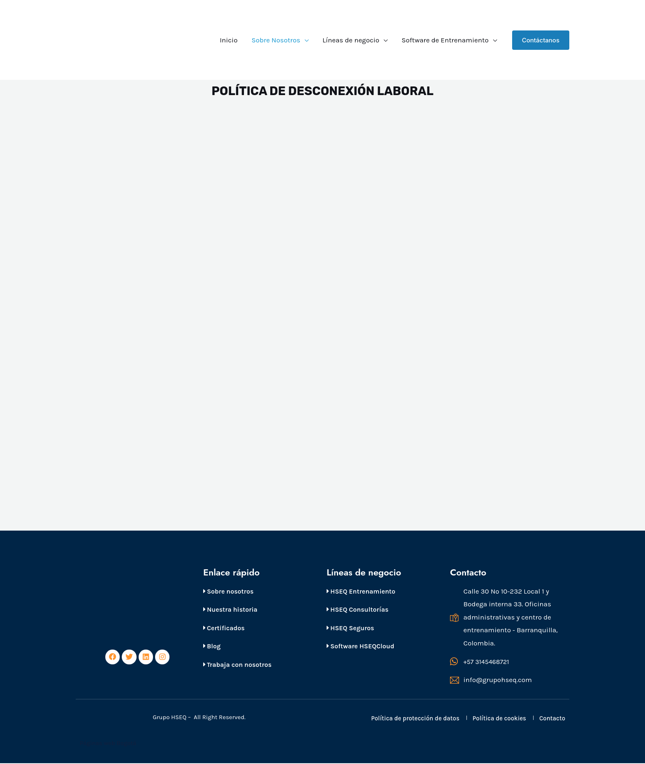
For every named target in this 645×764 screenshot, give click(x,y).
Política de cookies (499, 719)
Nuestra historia (230, 609)
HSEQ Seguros (350, 628)
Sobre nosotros (228, 591)
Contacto (552, 719)
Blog (211, 646)
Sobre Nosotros (275, 40)
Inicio (228, 40)
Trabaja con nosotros (237, 664)
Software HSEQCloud (360, 646)
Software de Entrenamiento (445, 40)
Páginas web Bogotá (109, 744)
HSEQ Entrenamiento (361, 591)
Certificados (224, 628)
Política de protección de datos (415, 719)
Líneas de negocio (350, 40)
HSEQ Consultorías (357, 609)
